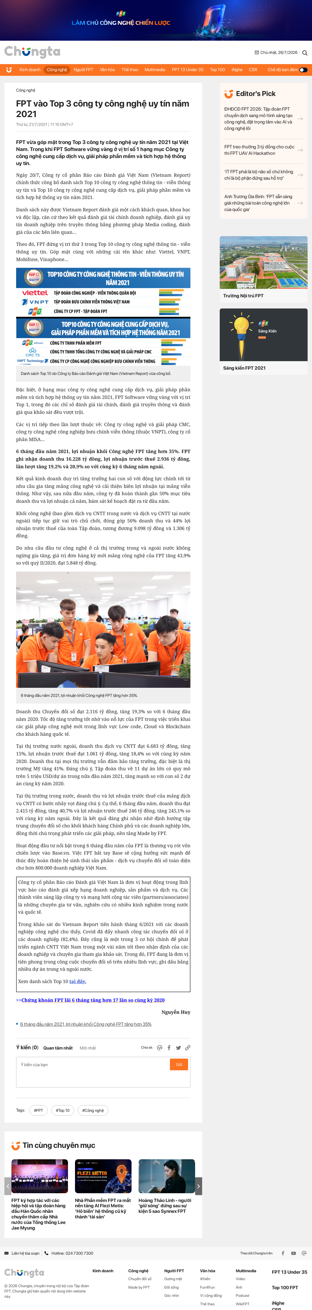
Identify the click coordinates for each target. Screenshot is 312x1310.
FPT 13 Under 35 (190, 70)
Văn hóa (105, 70)
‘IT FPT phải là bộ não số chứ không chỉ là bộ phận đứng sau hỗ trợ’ (263, 175)
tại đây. (77, 981)
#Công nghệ (93, 1095)
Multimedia (158, 69)
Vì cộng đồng (211, 1280)
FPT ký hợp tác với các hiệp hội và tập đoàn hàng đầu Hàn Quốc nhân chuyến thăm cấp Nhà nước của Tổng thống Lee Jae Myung (38, 1198)
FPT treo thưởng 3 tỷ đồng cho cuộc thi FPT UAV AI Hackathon (263, 150)
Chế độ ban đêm (289, 70)
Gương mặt (173, 1263)
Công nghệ (53, 70)
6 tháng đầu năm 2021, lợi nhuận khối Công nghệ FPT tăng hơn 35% (85, 1024)
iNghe (243, 69)
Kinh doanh (26, 70)
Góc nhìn (171, 1280)
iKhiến (205, 1263)
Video (240, 1263)
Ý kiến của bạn (103, 1064)
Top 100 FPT (285, 1272)
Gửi (179, 1064)
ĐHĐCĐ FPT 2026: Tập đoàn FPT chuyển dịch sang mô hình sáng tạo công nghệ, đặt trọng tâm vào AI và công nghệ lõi (263, 118)
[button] (198, 1171)
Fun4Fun (207, 1272)
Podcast (242, 1280)
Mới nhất (88, 1048)
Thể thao (128, 70)
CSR (262, 69)
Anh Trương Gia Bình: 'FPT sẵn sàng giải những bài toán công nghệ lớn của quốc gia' (263, 203)
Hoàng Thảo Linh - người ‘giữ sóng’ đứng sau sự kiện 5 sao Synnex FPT (165, 1190)
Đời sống (171, 1272)
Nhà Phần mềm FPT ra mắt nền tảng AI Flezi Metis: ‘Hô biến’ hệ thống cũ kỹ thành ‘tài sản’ (103, 1193)
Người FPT (80, 70)
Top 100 (219, 70)
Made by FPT (139, 1272)
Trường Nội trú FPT (243, 296)
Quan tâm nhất (58, 1048)
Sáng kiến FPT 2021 (244, 368)
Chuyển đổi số (139, 1263)
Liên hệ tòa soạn (21, 1237)
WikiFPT (243, 1288)
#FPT (38, 1095)
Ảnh (239, 1272)
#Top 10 (62, 1095)
